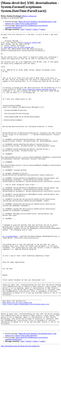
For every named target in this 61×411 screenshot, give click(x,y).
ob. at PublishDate (10, 277)
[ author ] (42, 29)
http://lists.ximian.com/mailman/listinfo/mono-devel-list (26, 358)
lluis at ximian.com (32, 44)
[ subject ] (35, 29)
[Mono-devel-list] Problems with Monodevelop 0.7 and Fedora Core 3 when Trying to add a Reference (30, 22)
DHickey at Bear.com (29, 16)
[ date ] (22, 29)
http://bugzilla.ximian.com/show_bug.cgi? (39, 101)
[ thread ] (28, 29)
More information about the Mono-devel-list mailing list (20, 405)
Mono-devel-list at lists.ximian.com (17, 356)
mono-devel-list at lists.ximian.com (18, 50)
